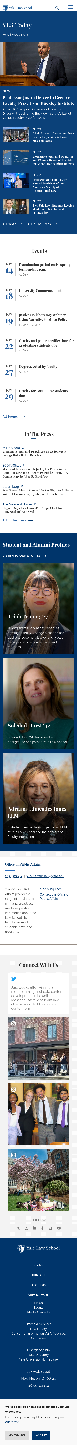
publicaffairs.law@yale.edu (45, 876)
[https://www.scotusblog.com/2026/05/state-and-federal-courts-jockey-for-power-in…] (38, 471)
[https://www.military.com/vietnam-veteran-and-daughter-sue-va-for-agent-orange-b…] (38, 452)
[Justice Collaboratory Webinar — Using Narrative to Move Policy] (38, 321)
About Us (39, 1285)
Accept (41, 1435)
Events (38, 1307)
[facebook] (42, 1228)
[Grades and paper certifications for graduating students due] (38, 347)
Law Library (38, 1329)
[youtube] (59, 1228)
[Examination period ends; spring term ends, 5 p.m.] (38, 271)
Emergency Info (38, 1350)
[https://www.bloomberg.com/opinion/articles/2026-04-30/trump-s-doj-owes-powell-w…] (38, 491)
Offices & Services (38, 1324)
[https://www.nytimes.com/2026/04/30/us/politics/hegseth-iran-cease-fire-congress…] (38, 508)
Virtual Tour (38, 1295)
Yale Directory (38, 1355)
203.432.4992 (38, 1385)
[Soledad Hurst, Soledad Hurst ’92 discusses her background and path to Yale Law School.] (38, 703)
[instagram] (26, 1228)
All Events (11, 416)
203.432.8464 (14, 876)
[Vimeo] (50, 1228)
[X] (18, 1228)
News (38, 1303)
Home (6, 34)
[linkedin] (34, 1228)
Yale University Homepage (38, 1359)
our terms (12, 1422)
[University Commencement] (38, 296)
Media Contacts (38, 1312)
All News (9, 224)
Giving (38, 1265)
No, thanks (17, 1435)
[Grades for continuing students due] (38, 397)
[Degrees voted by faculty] (38, 372)
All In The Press (39, 224)
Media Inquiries (51, 889)
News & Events (20, 34)
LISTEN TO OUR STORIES (21, 555)
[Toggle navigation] (70, 7)
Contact (38, 1275)
